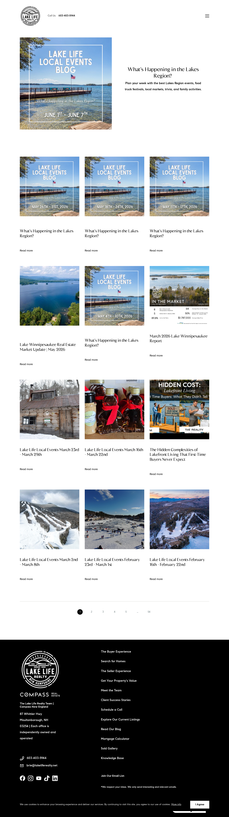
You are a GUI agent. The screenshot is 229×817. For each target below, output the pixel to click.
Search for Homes (113, 661)
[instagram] (30, 778)
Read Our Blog (111, 729)
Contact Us (190, 16)
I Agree (199, 804)
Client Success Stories (116, 700)
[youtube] (38, 778)
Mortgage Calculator (115, 739)
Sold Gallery (109, 748)
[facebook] (22, 778)
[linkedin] (55, 778)
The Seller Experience (116, 671)
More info (176, 804)
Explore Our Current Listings (120, 719)
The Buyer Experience (116, 651)
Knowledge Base (112, 758)
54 (149, 620)
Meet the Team (111, 690)
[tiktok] (47, 778)
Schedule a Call (111, 710)
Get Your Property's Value (119, 681)
